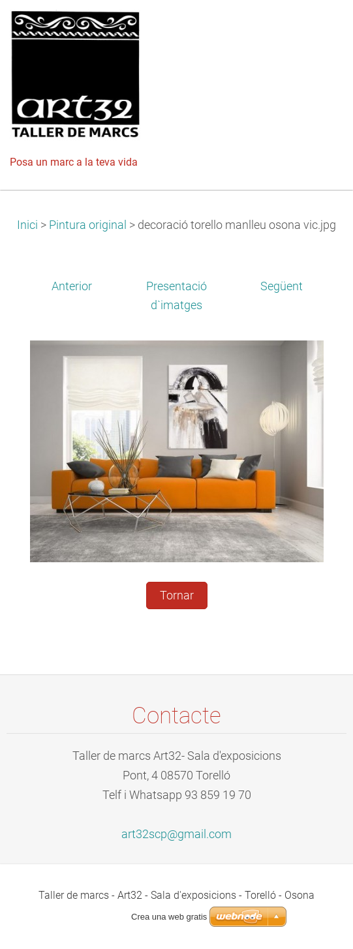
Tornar (177, 595)
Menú (317, 29)
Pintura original (88, 225)
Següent (281, 286)
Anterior (72, 286)
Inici (27, 225)
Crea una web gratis (169, 917)
